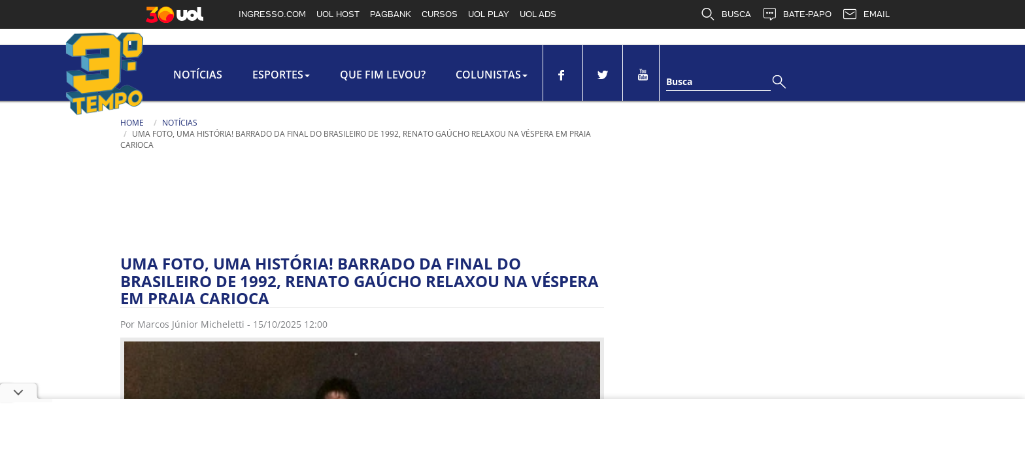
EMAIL (866, 14)
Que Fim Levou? (383, 74)
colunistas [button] (492, 74)
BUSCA (725, 14)
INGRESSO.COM (272, 14)
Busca (679, 81)
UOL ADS (538, 14)
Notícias (197, 74)
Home (132, 122)
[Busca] (780, 87)
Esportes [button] (281, 74)
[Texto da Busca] (718, 83)
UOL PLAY (488, 14)
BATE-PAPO (797, 14)
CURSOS (440, 14)
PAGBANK (390, 14)
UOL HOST (338, 14)
